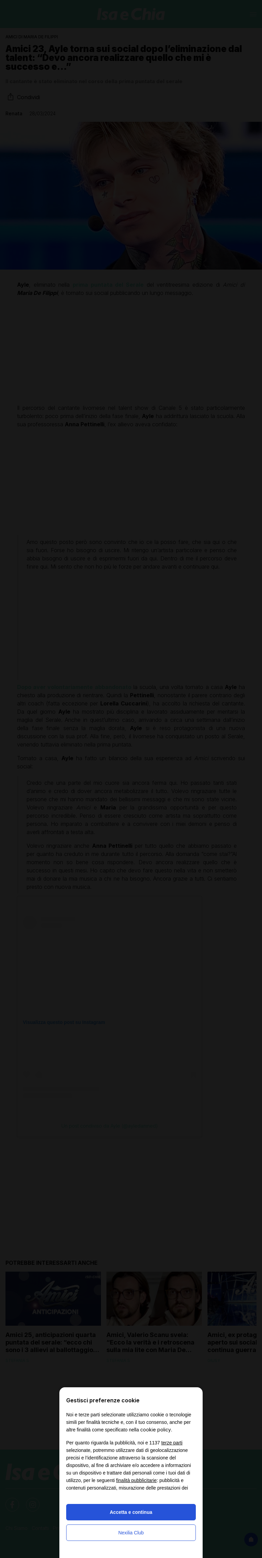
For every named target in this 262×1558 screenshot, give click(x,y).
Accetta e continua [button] (131, 1512)
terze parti (172, 1442)
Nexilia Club (131, 1532)
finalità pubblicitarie (136, 1480)
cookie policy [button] (155, 1429)
